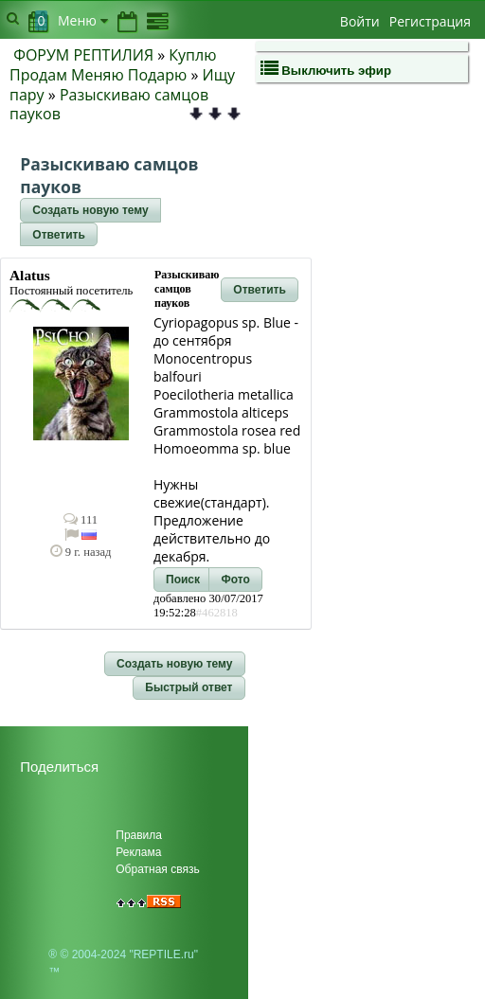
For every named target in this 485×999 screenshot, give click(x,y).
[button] (90, 210)
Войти (360, 21)
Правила (139, 835)
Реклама (138, 852)
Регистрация (430, 21)
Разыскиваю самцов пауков (108, 104)
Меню (83, 20)
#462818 (217, 612)
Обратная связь (157, 869)
